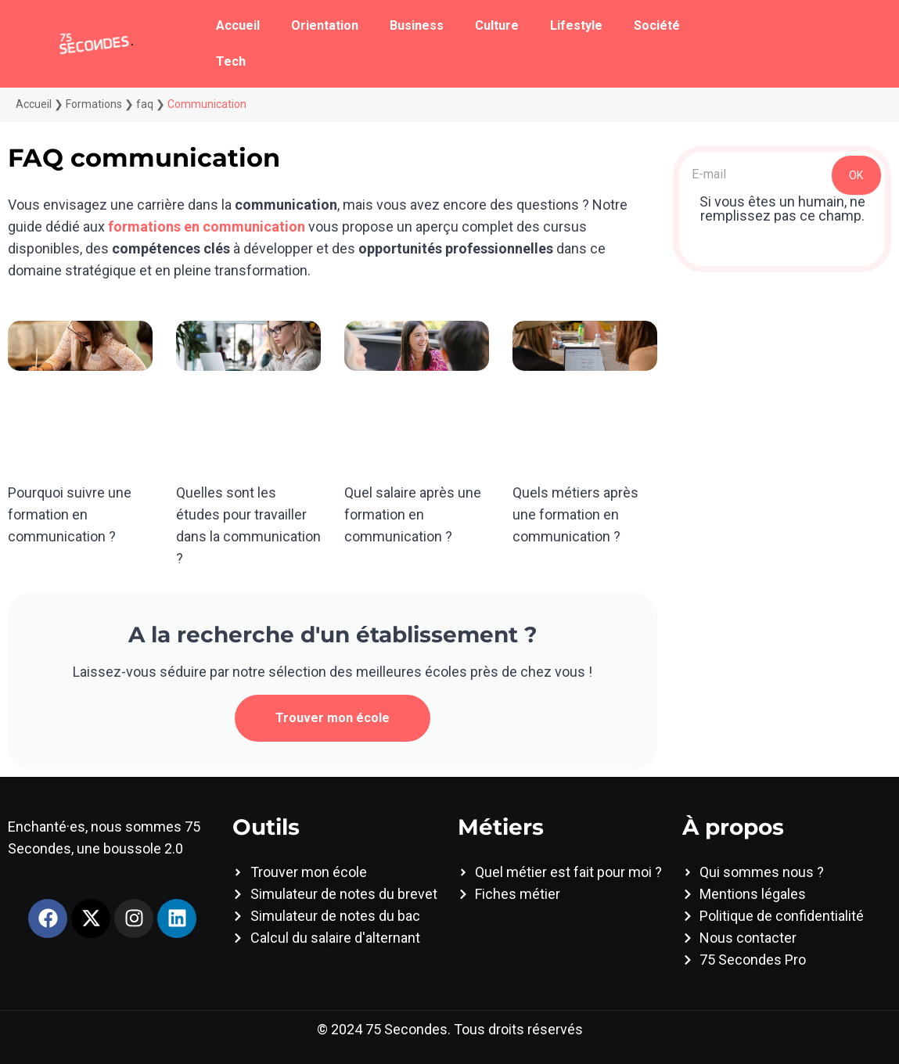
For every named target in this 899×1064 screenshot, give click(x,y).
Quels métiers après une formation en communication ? (575, 514)
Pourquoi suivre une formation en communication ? (69, 514)
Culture (497, 25)
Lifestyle (576, 25)
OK (856, 175)
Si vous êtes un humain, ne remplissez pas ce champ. (782, 209)
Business (417, 25)
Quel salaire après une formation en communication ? (412, 514)
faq (144, 104)
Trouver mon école (332, 717)
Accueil (238, 25)
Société (657, 25)
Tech (231, 61)
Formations (94, 104)
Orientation (324, 25)
